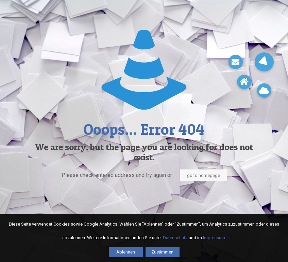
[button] (264, 61)
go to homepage (203, 175)
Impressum (214, 237)
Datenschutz (175, 237)
